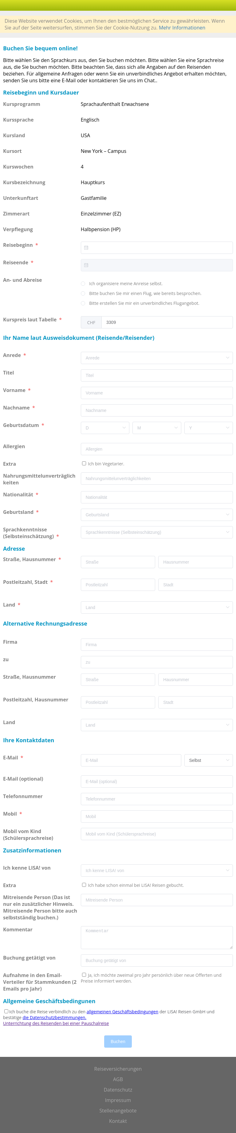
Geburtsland (19, 512)
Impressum (118, 1100)
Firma (10, 641)
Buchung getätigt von (30, 957)
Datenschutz (118, 1089)
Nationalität (18, 494)
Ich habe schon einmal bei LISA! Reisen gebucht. (135, 885)
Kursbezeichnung (24, 182)
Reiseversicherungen (118, 1068)
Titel (9, 372)
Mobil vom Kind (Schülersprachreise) (28, 834)
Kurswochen (18, 166)
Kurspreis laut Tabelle (30, 319)
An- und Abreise (23, 280)
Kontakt (118, 1121)
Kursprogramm (21, 104)
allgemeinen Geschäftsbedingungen (122, 1012)
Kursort (12, 151)
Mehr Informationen (182, 27)
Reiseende (16, 262)
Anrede (12, 355)
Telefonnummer (23, 796)
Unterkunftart (20, 198)
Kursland (14, 135)
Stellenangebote (118, 1110)
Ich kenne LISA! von (27, 867)
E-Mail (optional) (24, 778)
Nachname (17, 407)
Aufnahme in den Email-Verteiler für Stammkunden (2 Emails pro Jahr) (40, 982)
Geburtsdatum (21, 425)
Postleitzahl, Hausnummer (36, 699)
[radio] (122, 283)
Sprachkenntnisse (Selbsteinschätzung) (29, 533)
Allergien (14, 446)
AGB (118, 1079)
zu (6, 659)
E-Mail (11, 757)
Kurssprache (18, 119)
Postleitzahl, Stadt (26, 582)
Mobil (10, 813)
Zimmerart (16, 213)
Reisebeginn (18, 245)
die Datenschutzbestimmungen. (55, 1017)
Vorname (15, 390)
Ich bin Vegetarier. (105, 464)
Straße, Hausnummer (30, 559)
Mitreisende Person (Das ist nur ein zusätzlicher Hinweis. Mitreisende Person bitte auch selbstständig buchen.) (40, 907)
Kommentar (18, 929)
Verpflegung (18, 229)
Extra (10, 463)
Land (10, 604)
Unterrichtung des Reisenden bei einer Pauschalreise (56, 1023)
